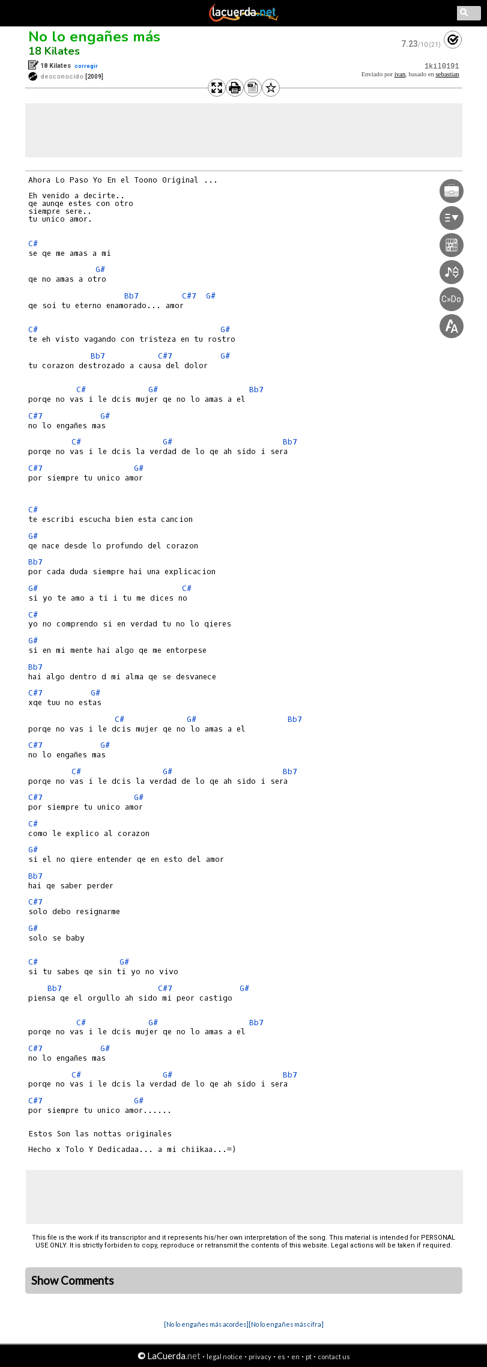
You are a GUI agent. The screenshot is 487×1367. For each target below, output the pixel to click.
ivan (400, 74)
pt (309, 1356)
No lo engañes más (94, 36)
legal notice (225, 1356)
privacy (260, 1356)
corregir (86, 65)
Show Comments (72, 1280)
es (281, 1356)
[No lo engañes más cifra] (286, 1324)
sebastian (447, 74)
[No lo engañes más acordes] (206, 1324)
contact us (334, 1356)
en (295, 1356)
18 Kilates (54, 51)
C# (33, 243)
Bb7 (131, 296)
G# (100, 269)
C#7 (189, 296)
